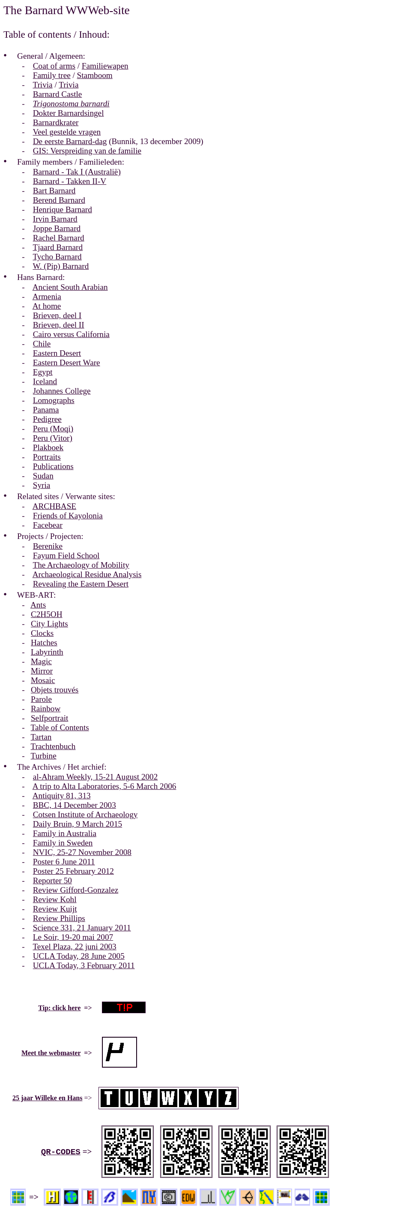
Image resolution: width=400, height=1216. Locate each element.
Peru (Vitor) (52, 437)
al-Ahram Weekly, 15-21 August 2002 (95, 776)
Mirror (42, 670)
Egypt (43, 371)
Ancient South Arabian (70, 287)
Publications (53, 466)
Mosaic (43, 680)
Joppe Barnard (57, 228)
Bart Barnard (54, 190)
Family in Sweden (63, 842)
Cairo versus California (71, 334)
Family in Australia (64, 833)
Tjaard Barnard (58, 247)
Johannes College (62, 390)
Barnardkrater (56, 122)
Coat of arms (54, 65)
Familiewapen (105, 65)
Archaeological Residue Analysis (87, 574)
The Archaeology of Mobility (81, 564)
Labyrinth (47, 651)
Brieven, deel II (58, 324)
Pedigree (47, 419)
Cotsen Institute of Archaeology (85, 814)
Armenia (47, 296)
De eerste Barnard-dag (70, 141)
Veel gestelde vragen (67, 131)
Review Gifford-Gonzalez (75, 889)
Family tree (52, 75)
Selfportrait (49, 717)
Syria (42, 485)
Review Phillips (59, 918)
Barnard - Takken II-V (69, 181)
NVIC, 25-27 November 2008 (82, 852)
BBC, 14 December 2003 (74, 805)
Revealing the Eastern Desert (80, 583)
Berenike (48, 546)
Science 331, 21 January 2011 (82, 927)
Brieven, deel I (57, 315)
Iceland (45, 381)
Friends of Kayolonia (68, 515)
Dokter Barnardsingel (68, 112)
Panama (46, 409)
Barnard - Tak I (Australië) (77, 171)
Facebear (48, 525)
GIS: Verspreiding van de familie (87, 150)
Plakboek (48, 447)
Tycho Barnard (57, 256)
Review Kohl (55, 899)
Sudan (43, 475)
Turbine (44, 755)
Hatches (44, 642)
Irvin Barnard (55, 218)
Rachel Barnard (58, 237)
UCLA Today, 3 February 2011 (84, 965)
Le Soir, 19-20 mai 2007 (73, 937)
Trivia (42, 84)
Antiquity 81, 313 (62, 795)
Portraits (47, 456)
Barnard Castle (57, 94)
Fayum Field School (66, 555)
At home (47, 305)
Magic (41, 661)
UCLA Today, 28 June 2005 (79, 955)
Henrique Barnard (62, 209)
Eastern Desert (57, 353)
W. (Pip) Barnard (61, 266)
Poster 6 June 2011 (64, 861)
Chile (42, 343)
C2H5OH (47, 614)
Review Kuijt (55, 908)
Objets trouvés (54, 689)
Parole (41, 699)
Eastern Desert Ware (66, 362)
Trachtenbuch (53, 746)
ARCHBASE (54, 506)
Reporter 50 (52, 880)
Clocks (42, 633)
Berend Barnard (59, 200)
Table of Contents (60, 727)
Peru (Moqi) (53, 428)
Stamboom (95, 75)
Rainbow (45, 708)
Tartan (41, 736)
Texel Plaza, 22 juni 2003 (74, 946)
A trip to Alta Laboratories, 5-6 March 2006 (104, 786)
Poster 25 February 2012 (73, 871)
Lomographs (54, 400)
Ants (38, 604)
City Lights (49, 623)
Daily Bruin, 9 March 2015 (77, 823)
